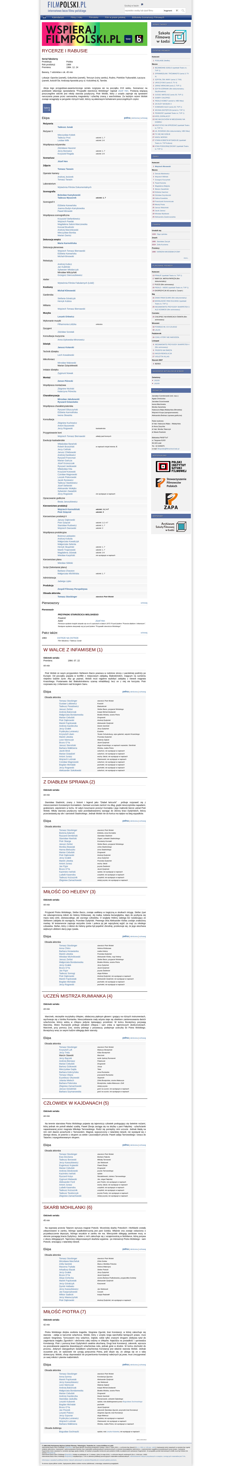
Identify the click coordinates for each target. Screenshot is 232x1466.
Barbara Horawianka (69, 951)
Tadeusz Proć (64, 137)
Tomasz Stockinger (67, 596)
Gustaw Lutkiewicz (68, 703)
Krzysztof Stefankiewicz (69, 218)
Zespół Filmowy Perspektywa (72, 589)
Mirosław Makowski (67, 363)
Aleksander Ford (67, 1182)
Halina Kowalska (161, 198)
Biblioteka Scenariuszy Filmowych (148, 17)
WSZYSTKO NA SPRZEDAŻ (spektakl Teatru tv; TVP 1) (172, 126)
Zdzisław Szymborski (163, 195)
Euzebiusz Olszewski (69, 1077)
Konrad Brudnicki (66, 227)
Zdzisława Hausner (67, 148)
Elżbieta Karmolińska (68, 412)
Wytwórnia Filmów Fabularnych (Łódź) (76, 283)
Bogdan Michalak (67, 765)
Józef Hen (123, 91)
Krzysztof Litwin (66, 734)
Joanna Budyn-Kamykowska (71, 208)
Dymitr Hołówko (66, 1286)
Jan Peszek (64, 1410)
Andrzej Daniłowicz (67, 455)
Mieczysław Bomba (67, 232)
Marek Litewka (66, 737)
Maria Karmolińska (67, 243)
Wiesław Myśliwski (162, 214)
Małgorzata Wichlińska (68, 573)
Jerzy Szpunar (66, 1415)
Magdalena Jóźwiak (67, 552)
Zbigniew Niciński (66, 388)
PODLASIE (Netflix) (162, 60)
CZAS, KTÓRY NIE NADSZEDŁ (167, 337)
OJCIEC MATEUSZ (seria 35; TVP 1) (169, 95)
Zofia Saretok (65, 1264)
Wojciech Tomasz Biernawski (71, 251)
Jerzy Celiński (64, 449)
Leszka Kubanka (113, 1432)
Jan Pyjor (63, 866)
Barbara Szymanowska (70, 1091)
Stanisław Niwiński (68, 838)
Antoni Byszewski (66, 425)
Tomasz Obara (66, 1075)
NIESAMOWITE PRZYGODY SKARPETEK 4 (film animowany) (172, 346)
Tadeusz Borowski (67, 1159)
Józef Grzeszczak (66, 463)
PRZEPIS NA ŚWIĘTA (163, 350)
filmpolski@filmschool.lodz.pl (168, 449)
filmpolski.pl (69, 1447)
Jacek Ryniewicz (65, 480)
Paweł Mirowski (65, 211)
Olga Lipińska (162, 234)
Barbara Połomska (68, 1083)
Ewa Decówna (66, 1157)
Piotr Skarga (65, 841)
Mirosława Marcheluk (69, 1261)
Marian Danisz (64, 235)
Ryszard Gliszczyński (68, 409)
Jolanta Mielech (66, 1080)
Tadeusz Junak (65, 127)
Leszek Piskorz (66, 1413)
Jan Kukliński (64, 267)
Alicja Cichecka (66, 1278)
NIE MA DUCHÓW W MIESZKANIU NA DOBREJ (170, 120)
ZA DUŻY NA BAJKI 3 (163, 104)
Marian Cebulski (66, 717)
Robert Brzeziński (66, 446)
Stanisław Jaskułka (68, 1399)
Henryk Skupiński (66, 547)
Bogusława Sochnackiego (132, 1402)
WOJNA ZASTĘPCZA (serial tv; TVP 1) (170, 110)
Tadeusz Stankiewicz (67, 483)
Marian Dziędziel (67, 754)
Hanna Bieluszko (67, 849)
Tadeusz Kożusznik (68, 877)
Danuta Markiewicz (162, 174)
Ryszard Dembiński (68, 835)
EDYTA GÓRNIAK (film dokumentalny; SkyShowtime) (169, 90)
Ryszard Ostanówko (68, 402)
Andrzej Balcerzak (67, 712)
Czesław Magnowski (67, 474)
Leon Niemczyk (66, 740)
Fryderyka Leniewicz (69, 731)
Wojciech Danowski (67, 528)
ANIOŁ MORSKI (161, 137)
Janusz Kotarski (66, 347)
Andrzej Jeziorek (66, 177)
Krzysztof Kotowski (66, 471)
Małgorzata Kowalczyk (68, 541)
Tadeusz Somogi (67, 973)
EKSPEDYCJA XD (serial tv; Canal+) (169, 291)
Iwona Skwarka (65, 415)
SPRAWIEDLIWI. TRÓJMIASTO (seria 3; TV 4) (172, 75)
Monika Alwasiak (67, 847)
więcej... (186, 258)
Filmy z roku (76, 17)
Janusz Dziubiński (67, 1089)
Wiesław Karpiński (66, 555)
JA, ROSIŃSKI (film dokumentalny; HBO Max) (172, 131)
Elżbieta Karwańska (67, 205)
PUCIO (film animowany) (164, 284)
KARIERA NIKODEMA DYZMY (168, 252)
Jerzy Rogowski (65, 428)
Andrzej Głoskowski (68, 1171)
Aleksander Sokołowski (70, 770)
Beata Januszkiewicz (67, 501)
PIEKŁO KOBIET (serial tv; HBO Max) (169, 101)
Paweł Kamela (160, 183)
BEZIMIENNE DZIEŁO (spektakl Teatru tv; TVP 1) (171, 69)
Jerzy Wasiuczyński (68, 1297)
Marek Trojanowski (66, 550)
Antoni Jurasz (65, 756)
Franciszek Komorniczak (164, 201)
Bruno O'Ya (64, 742)
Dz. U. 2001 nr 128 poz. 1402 (145, 1447)
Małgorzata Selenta (67, 544)
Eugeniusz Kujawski (68, 1165)
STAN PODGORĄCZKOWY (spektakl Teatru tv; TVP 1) (172, 147)
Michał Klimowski (66, 256)
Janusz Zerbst (66, 709)
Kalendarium (58, 17)
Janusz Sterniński (67, 745)
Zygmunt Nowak (65, 373)
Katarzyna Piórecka (67, 391)
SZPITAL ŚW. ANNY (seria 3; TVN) (168, 79)
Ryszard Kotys (66, 1176)
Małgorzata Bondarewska (71, 714)
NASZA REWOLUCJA (163, 353)
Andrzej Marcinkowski (68, 230)
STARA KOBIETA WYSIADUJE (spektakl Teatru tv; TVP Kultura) (170, 141)
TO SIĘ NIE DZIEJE (162, 134)
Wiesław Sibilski (65, 563)
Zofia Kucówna (162, 244)
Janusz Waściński (162, 207)
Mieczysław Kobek (66, 135)
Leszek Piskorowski (67, 477)
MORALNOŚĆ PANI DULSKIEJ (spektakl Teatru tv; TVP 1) (170, 302)
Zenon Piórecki (65, 381)
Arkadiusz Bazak (67, 1269)
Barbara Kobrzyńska (69, 1072)
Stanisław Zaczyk (163, 241)
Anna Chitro (64, 948)
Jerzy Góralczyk (66, 1283)
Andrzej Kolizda (65, 538)
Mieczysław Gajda (67, 1069)
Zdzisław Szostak (66, 332)
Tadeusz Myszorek (67, 198)
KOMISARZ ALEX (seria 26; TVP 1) (168, 107)
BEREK (158, 364)
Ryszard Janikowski (67, 466)
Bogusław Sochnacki (69, 1431)
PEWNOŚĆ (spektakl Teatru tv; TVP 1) (169, 113)
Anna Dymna (65, 1376)
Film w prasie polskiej (115, 17)
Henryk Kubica (65, 301)
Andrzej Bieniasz (67, 1061)
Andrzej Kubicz (65, 264)
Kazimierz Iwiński (67, 872)
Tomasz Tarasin (66, 169)
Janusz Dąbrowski (66, 520)
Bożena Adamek (67, 833)
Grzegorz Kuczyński (162, 180)
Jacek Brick (64, 751)
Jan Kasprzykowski (68, 1292)
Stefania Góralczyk (67, 298)
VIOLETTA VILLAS (162, 356)
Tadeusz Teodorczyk (69, 1193)
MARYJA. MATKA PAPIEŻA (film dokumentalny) (167, 280)
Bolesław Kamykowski (69, 195)
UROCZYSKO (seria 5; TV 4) (166, 83)
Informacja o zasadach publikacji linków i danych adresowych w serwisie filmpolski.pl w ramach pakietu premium (79, 1460)
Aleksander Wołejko (67, 488)
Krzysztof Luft (65, 1050)
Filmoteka (93, 17)
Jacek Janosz (160, 211)
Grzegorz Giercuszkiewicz (70, 275)
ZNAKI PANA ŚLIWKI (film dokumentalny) (171, 298)
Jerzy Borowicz (65, 151)
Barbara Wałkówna (68, 748)
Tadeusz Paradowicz (69, 706)
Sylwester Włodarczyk (68, 269)
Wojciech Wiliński (161, 177)
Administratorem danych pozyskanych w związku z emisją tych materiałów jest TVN (157, 1456)
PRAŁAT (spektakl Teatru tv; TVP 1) (168, 275)
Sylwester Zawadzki (67, 491)
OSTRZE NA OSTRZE (68, 638)
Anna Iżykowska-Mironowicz (71, 339)
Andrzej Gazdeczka (68, 726)
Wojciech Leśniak (67, 759)
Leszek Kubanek (67, 1401)
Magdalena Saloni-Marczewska (72, 224)
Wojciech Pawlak (66, 221)
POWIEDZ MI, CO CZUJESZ (166, 327)
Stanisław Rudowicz (67, 525)
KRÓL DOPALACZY (162, 116)
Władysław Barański (67, 444)
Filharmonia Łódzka (67, 324)
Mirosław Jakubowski (68, 399)
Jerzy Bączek (65, 1058)
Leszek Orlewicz (66, 316)
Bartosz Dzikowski (68, 1066)
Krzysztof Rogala (66, 153)
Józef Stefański (65, 485)
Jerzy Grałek (65, 728)
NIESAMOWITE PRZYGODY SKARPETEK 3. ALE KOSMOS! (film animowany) (172, 308)
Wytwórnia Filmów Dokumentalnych (75, 187)
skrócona (135, 118)
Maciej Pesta (160, 204)
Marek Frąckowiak (68, 723)
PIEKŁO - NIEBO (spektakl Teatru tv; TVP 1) (171, 287)
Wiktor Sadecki (66, 1294)
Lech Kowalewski (66, 355)
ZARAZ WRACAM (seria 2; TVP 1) (168, 86)
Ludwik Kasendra (67, 874)
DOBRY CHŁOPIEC (162, 98)
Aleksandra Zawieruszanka (165, 217)
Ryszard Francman (67, 458)
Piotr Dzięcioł (64, 512)
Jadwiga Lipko (64, 581)
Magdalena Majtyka (162, 186)
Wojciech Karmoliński (69, 509)
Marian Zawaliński (162, 189)
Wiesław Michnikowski (69, 956)
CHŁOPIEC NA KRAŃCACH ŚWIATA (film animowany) (171, 318)
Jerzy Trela (64, 1052)
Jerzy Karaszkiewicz (68, 1162)
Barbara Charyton (66, 571)
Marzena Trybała (67, 1266)
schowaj (144, 118)
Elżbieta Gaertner (161, 192)
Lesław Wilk (63, 140)
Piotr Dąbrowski (66, 720)
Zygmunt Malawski (68, 1179)
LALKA (157, 330)
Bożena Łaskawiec (66, 536)
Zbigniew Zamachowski (70, 880)
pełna (127, 118)
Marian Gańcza (65, 460)
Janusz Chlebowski (67, 452)
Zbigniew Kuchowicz (67, 423)
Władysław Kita (65, 469)
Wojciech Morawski (163, 166)
